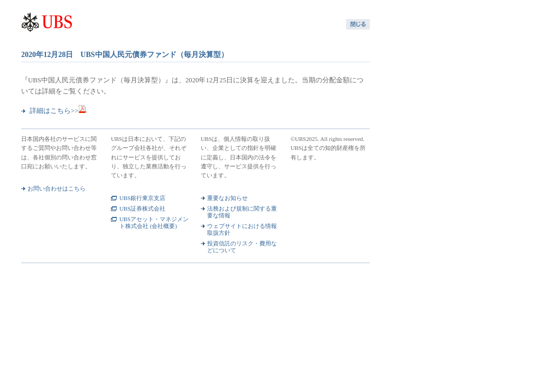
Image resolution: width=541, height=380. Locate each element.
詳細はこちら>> (59, 111)
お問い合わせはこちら (56, 188)
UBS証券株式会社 (142, 208)
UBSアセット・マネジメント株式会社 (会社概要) (154, 222)
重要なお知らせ (227, 198)
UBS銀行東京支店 (142, 198)
